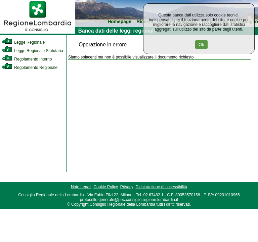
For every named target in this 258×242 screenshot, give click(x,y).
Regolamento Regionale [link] (29, 67)
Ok (201, 44)
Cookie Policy (105, 187)
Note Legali (81, 187)
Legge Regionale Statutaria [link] (32, 50)
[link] (37, 32)
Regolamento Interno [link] (27, 59)
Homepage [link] (119, 21)
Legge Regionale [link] (23, 42)
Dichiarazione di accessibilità (161, 187)
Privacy (126, 187)
